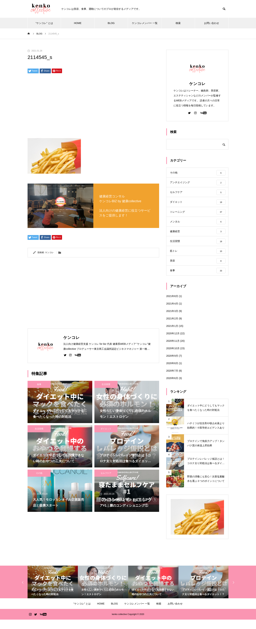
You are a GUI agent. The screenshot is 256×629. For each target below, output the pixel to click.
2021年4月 (172, 313)
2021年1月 (172, 335)
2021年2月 (172, 327)
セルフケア (106, 473)
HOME (77, 23)
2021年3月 (172, 320)
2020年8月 (172, 372)
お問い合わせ (211, 23)
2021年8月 (172, 305)
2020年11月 (173, 350)
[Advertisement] (93, 107)
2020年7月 (172, 380)
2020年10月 (173, 357)
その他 (39, 473)
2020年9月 (172, 365)
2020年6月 (172, 387)
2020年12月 (173, 342)
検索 (178, 23)
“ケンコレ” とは (44, 23)
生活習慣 (106, 384)
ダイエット (106, 428)
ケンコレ (49, 252)
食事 (39, 384)
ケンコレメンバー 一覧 (145, 23)
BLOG (111, 23)
